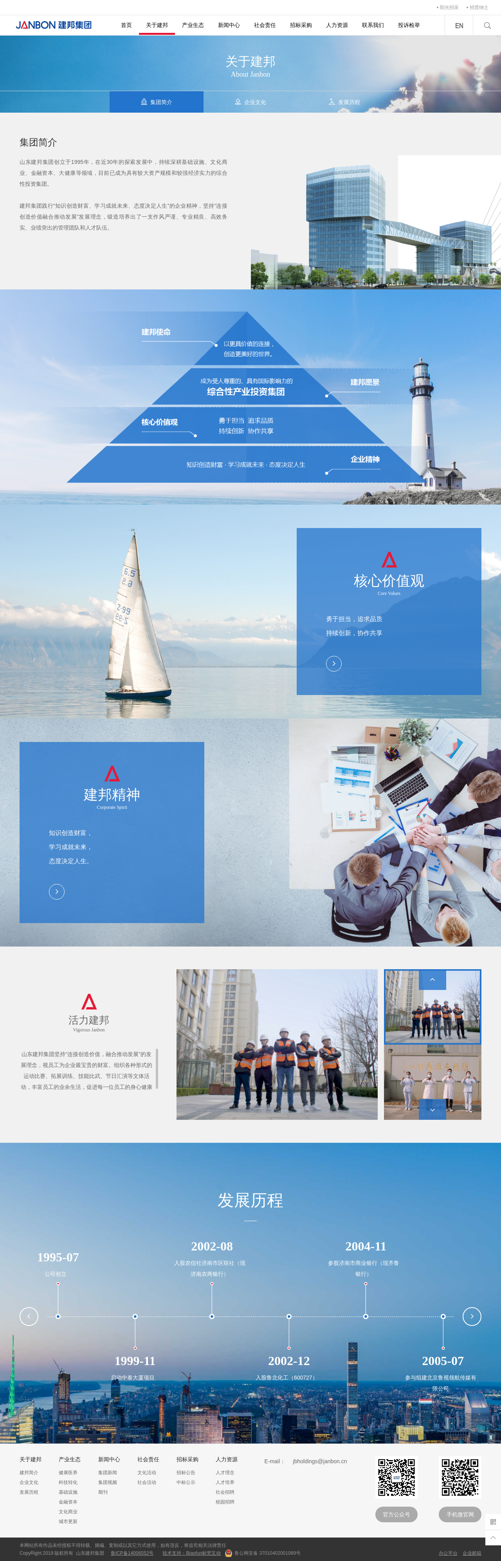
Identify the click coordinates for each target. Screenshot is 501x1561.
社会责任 (265, 25)
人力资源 (337, 25)
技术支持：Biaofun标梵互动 (191, 1553)
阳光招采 (449, 7)
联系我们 (373, 25)
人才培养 (225, 1482)
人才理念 (225, 1472)
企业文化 (29, 1482)
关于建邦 (157, 25)
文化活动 (146, 1472)
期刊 (103, 1492)
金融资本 (68, 1502)
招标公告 (186, 1472)
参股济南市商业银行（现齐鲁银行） (363, 1268)
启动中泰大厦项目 (133, 1377)
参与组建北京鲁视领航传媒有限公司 (440, 1383)
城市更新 (68, 1521)
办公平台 (448, 1553)
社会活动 (146, 1482)
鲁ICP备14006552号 (132, 1553)
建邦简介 (29, 1472)
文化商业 (68, 1511)
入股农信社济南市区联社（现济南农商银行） (209, 1268)
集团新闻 (107, 1472)
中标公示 (186, 1482)
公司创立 (56, 1274)
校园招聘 (225, 1502)
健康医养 (68, 1472)
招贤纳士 (479, 7)
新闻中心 (229, 25)
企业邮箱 (472, 1553)
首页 (126, 25)
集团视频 (107, 1482)
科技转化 (68, 1482)
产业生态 (193, 25)
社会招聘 (225, 1492)
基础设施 (68, 1492)
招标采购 (301, 25)
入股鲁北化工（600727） (287, 1377)
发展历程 (29, 1492)
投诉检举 (409, 25)
